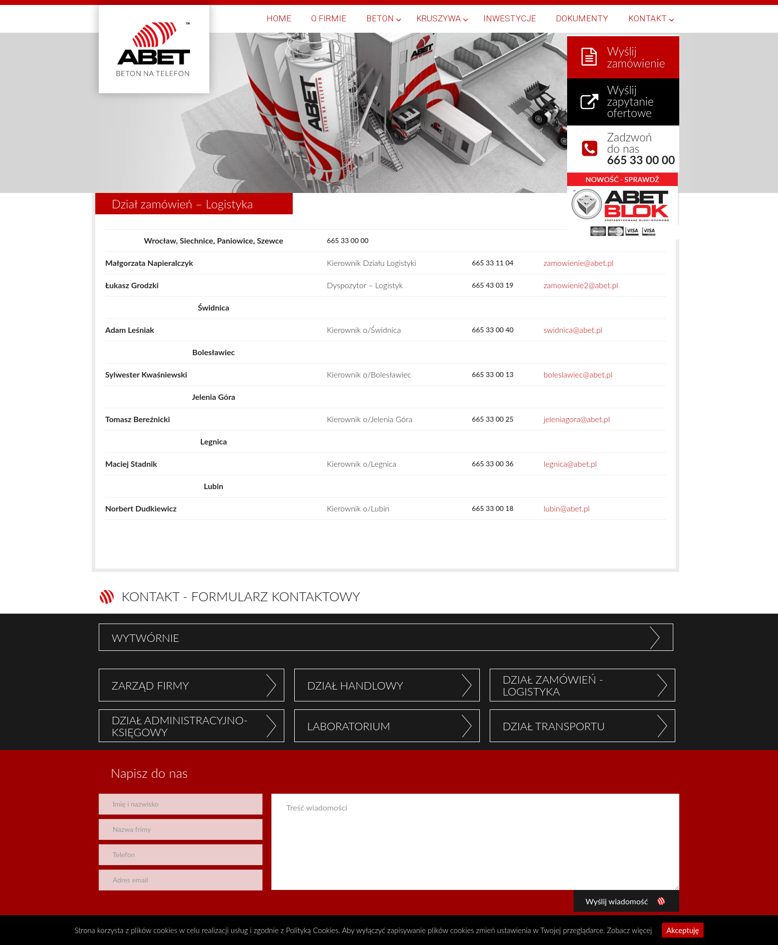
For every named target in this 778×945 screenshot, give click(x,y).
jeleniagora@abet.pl (576, 419)
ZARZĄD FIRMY (150, 685)
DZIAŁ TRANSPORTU (554, 726)
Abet (154, 49)
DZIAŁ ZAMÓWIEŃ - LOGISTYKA (553, 685)
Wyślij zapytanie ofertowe (631, 97)
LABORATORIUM (348, 726)
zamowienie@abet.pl (578, 262)
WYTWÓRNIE (145, 637)
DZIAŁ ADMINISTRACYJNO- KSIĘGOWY (180, 726)
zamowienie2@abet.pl (580, 285)
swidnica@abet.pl (572, 329)
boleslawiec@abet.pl (577, 374)
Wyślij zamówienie (637, 53)
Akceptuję (682, 930)
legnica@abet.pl (569, 463)
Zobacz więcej (629, 930)
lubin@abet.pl (566, 508)
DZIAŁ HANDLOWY (355, 685)
